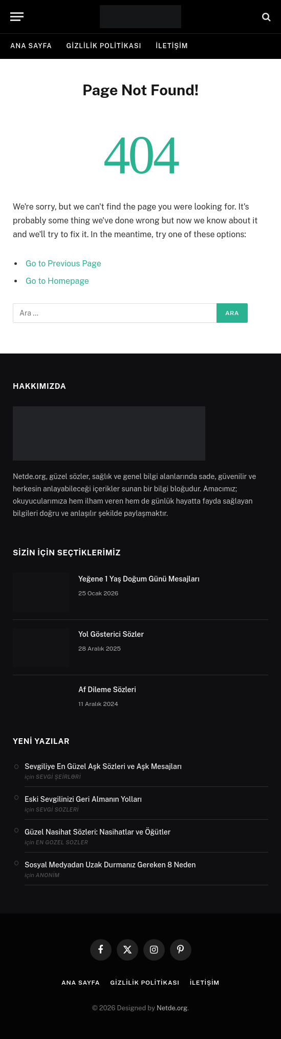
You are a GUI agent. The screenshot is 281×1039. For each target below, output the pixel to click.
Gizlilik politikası (104, 46)
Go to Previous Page (63, 263)
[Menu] (17, 16)
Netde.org (172, 1008)
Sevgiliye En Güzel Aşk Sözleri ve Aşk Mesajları (103, 766)
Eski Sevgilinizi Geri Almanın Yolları (83, 799)
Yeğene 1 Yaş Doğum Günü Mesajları (139, 579)
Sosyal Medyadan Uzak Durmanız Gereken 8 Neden (110, 865)
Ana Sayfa (31, 46)
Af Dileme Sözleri (107, 689)
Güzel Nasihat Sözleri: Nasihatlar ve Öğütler (97, 832)
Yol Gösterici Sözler (111, 634)
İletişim (172, 46)
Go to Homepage (57, 281)
